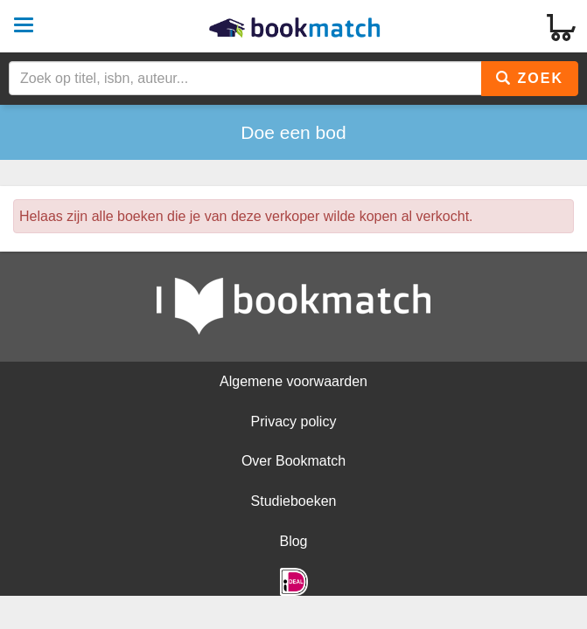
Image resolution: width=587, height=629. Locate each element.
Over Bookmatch (293, 460)
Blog (293, 541)
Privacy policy (294, 421)
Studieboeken (294, 501)
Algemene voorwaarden (293, 381)
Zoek (529, 78)
